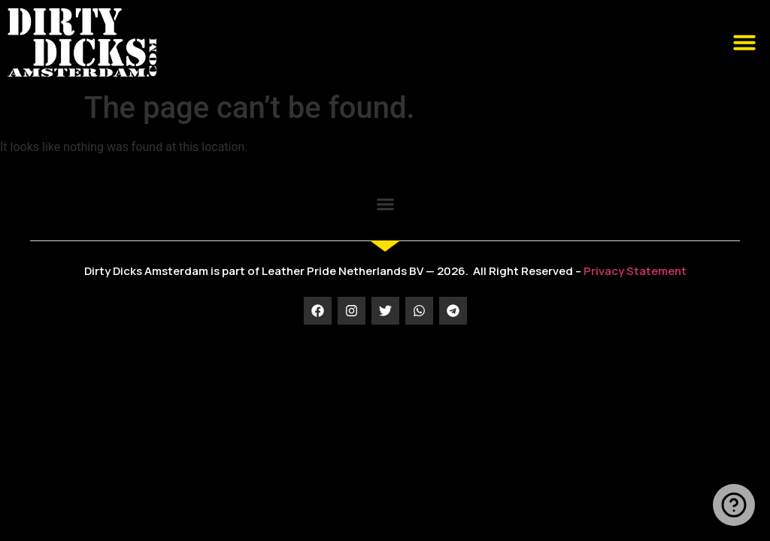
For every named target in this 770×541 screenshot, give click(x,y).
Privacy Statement (635, 271)
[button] (744, 42)
